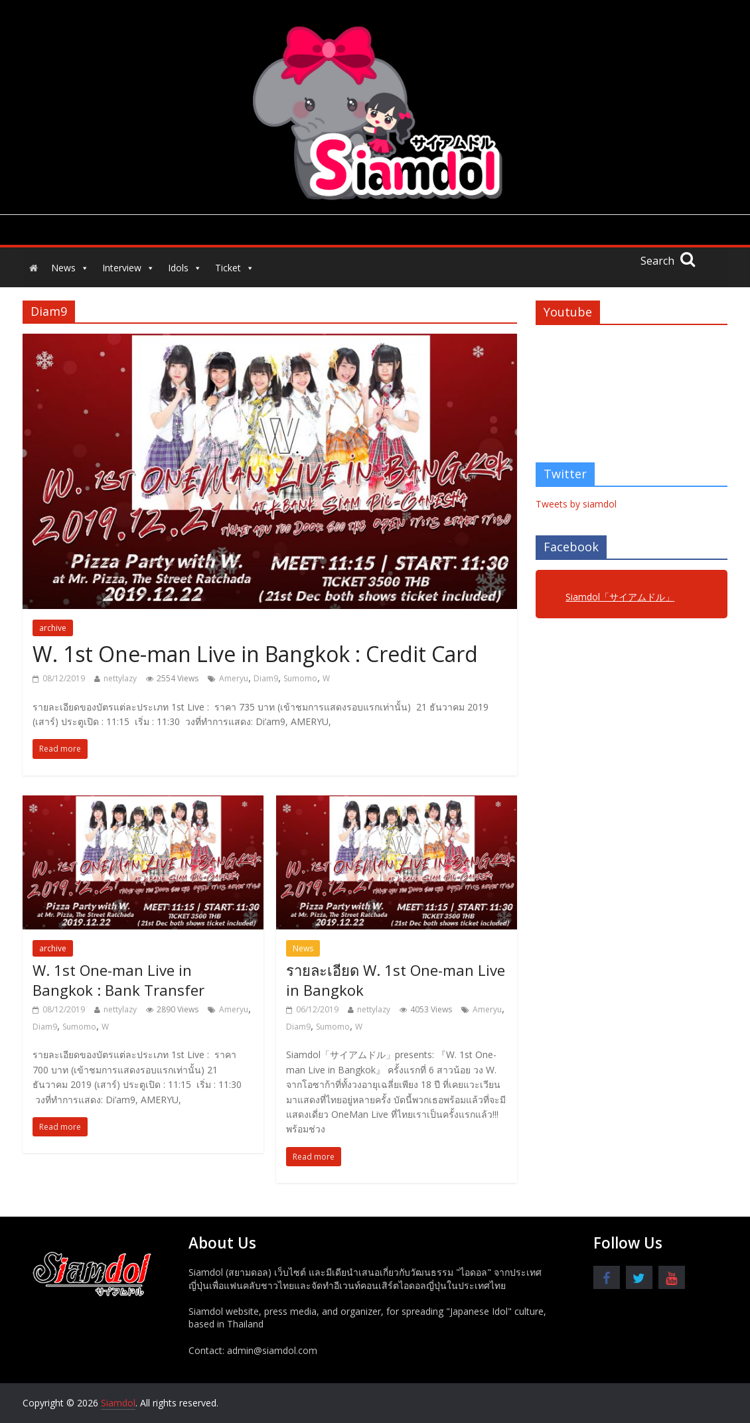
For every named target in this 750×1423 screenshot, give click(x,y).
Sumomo (300, 678)
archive (52, 628)
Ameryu (233, 678)
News (70, 267)
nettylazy (120, 678)
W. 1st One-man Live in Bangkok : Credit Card (255, 654)
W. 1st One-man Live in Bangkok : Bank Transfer (118, 980)
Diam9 (266, 678)
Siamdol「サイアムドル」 (619, 596)
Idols (185, 267)
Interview (128, 267)
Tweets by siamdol (576, 504)
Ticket (234, 267)
